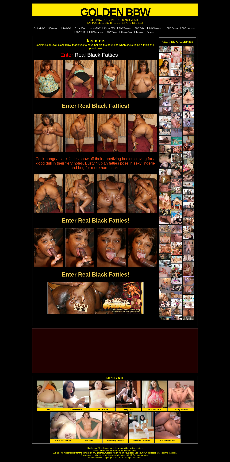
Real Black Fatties (89, 55)
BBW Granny (172, 28)
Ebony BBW (80, 28)
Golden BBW (39, 28)
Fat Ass (139, 32)
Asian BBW (66, 28)
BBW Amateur (125, 28)
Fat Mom (150, 32)
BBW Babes (140, 28)
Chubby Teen (126, 32)
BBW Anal (53, 28)
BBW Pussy (112, 32)
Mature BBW (109, 28)
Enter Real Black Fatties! (95, 106)
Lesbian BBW (94, 28)
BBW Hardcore (188, 28)
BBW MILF (80, 32)
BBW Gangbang (156, 28)
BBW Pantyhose (96, 32)
